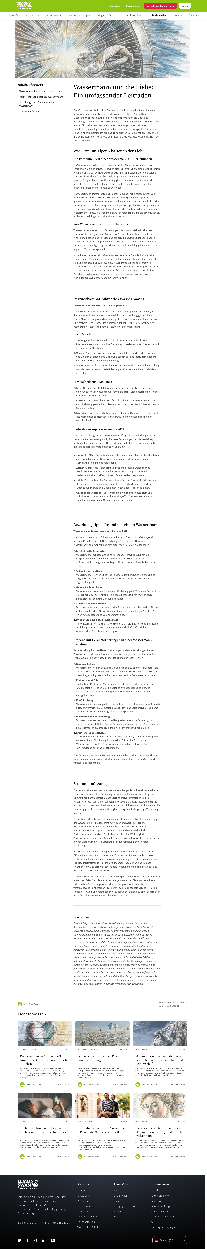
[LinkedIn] (43, 1240)
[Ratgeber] (13, 16)
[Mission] (133, 6)
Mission (118, 1190)
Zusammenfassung (29, 111)
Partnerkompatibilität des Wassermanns (41, 96)
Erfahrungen (121, 1195)
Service (118, 1211)
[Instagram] (35, 1240)
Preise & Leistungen (161, 1206)
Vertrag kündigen (160, 1211)
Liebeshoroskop (86, 1221)
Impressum (157, 1201)
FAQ (116, 1216)
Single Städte (84, 1211)
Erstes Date (83, 1195)
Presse (117, 1201)
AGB (153, 1221)
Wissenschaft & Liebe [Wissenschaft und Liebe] (88, 1227)
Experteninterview (87, 1216)
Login (185, 5)
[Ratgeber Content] (45, 1055)
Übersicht (82, 1190)
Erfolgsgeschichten (124, 1206)
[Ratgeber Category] (32, 16)
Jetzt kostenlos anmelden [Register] (160, 5)
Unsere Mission (132, 5)
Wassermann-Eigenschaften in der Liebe (41, 91)
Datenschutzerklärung (163, 1216)
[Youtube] (53, 1240)
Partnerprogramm (160, 1195)
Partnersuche (84, 1201)
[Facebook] (27, 1240)
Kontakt (155, 1190)
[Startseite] (24, 5)
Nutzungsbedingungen (163, 1227)
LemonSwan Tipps (87, 1206)
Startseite (114, 5)
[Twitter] (19, 1240)
